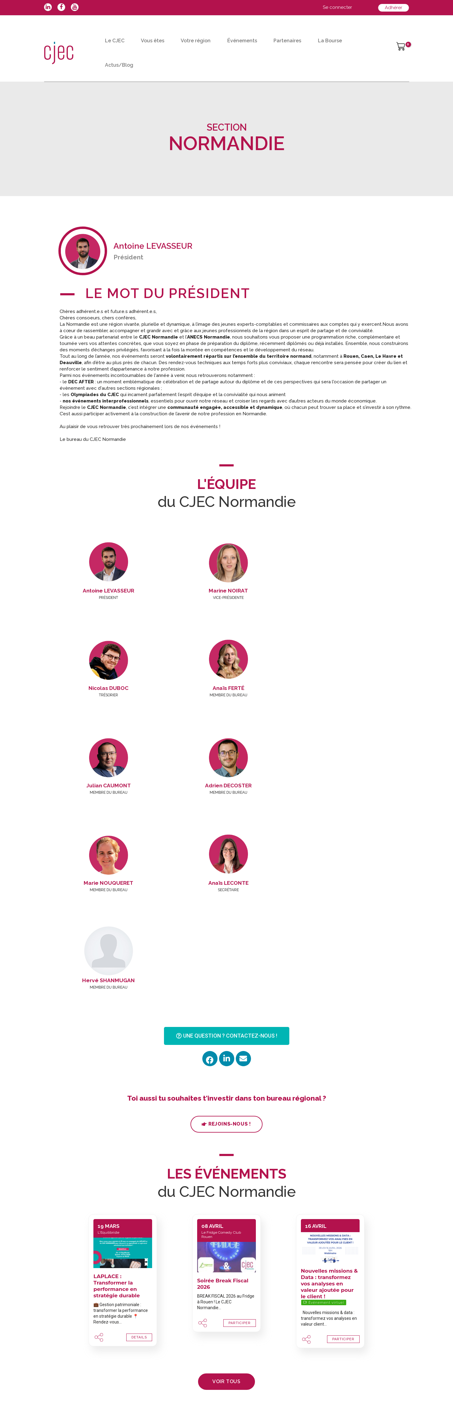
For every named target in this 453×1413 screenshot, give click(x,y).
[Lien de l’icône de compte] (337, 7)
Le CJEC (114, 41)
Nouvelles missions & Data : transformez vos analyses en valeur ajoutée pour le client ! (329, 1089)
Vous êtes (152, 41)
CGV (190, 1394)
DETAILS (139, 1142)
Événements (242, 41)
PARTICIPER (239, 1128)
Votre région (196, 41)
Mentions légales (163, 1394)
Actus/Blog (119, 65)
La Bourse (330, 41)
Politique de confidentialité (228, 1394)
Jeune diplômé (250, 1316)
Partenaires (287, 41)
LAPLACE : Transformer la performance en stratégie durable (116, 1091)
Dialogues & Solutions (285, 1394)
